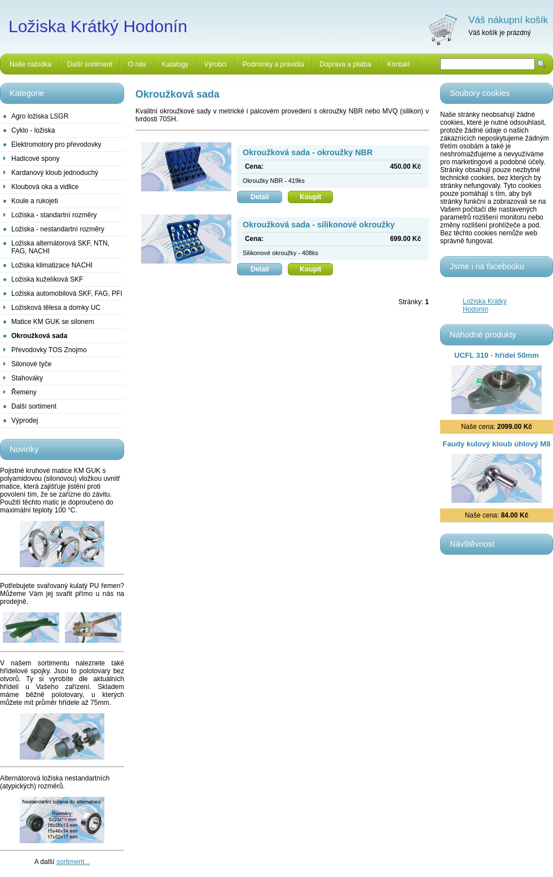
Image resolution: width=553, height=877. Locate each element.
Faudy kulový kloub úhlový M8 (496, 444)
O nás (137, 64)
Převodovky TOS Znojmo (49, 350)
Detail (266, 197)
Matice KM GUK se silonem (52, 322)
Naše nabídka (30, 64)
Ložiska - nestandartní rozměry (57, 229)
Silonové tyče (31, 364)
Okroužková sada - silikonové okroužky (319, 224)
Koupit (316, 197)
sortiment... (73, 862)
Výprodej (24, 420)
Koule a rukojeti (34, 201)
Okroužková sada (39, 336)
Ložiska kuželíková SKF (47, 279)
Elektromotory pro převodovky (56, 144)
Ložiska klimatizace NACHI (52, 265)
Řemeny (24, 392)
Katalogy (175, 64)
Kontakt (398, 64)
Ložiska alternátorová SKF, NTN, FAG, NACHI (60, 247)
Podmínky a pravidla (273, 64)
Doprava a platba (345, 64)
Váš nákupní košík (508, 19)
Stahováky (27, 378)
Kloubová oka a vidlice (44, 187)
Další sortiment (89, 64)
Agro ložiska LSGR (39, 116)
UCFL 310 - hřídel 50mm (496, 355)
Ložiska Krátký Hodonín (485, 305)
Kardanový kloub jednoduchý (54, 173)
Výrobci (215, 64)
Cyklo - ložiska (33, 130)
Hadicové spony (35, 159)
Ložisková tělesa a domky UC (55, 308)
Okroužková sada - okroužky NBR (307, 152)
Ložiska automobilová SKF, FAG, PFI (66, 293)
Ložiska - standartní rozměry (53, 215)
